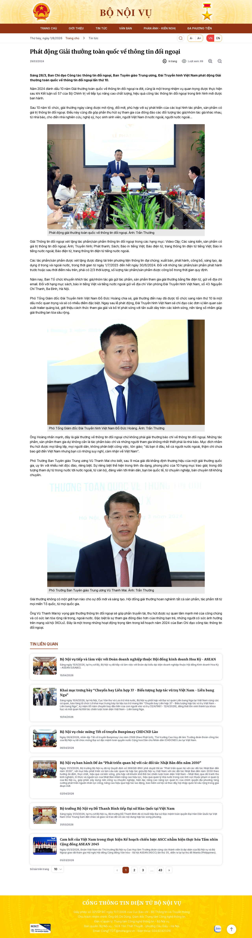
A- (191, 38)
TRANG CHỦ (48, 28)
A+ (199, 38)
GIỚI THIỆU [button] (76, 28)
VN (210, 38)
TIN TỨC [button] (101, 28)
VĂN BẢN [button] (125, 28)
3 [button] (143, 870)
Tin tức (93, 38)
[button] (169, 870)
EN (218, 38)
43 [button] (160, 870)
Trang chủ (72, 38)
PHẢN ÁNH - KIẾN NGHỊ (160, 28)
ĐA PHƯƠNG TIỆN (199, 28)
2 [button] (134, 870)
